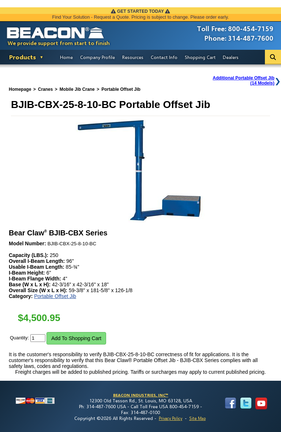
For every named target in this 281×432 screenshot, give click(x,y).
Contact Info (164, 57)
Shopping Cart (200, 57)
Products (22, 57)
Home (66, 57)
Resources (132, 57)
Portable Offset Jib (55, 296)
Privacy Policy (170, 418)
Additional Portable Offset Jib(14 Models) (243, 80)
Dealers (231, 57)
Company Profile (97, 57)
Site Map (197, 418)
